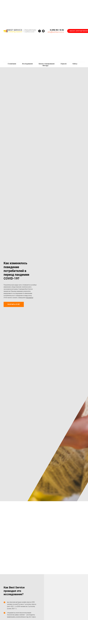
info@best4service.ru (56, 32)
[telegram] (39, 31)
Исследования (27, 64)
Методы (45, 65)
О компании (12, 64)
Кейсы (75, 64)
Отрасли (64, 64)
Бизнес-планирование (47, 64)
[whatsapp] (43, 31)
